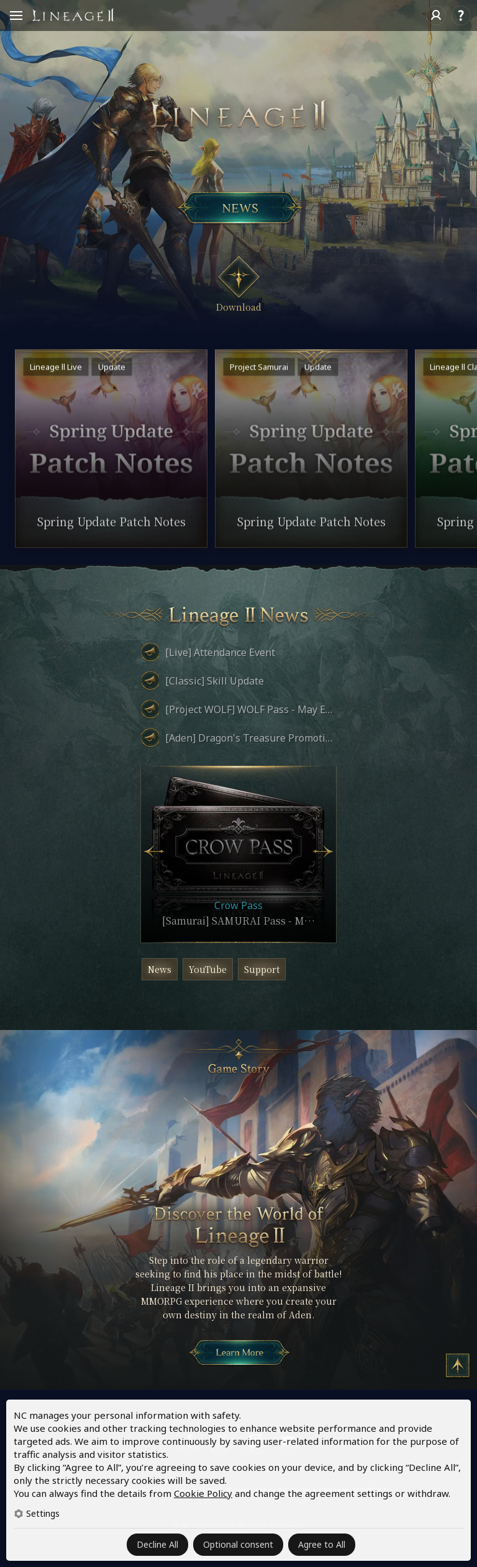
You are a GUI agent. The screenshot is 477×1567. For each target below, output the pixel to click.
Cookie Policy (203, 1493)
